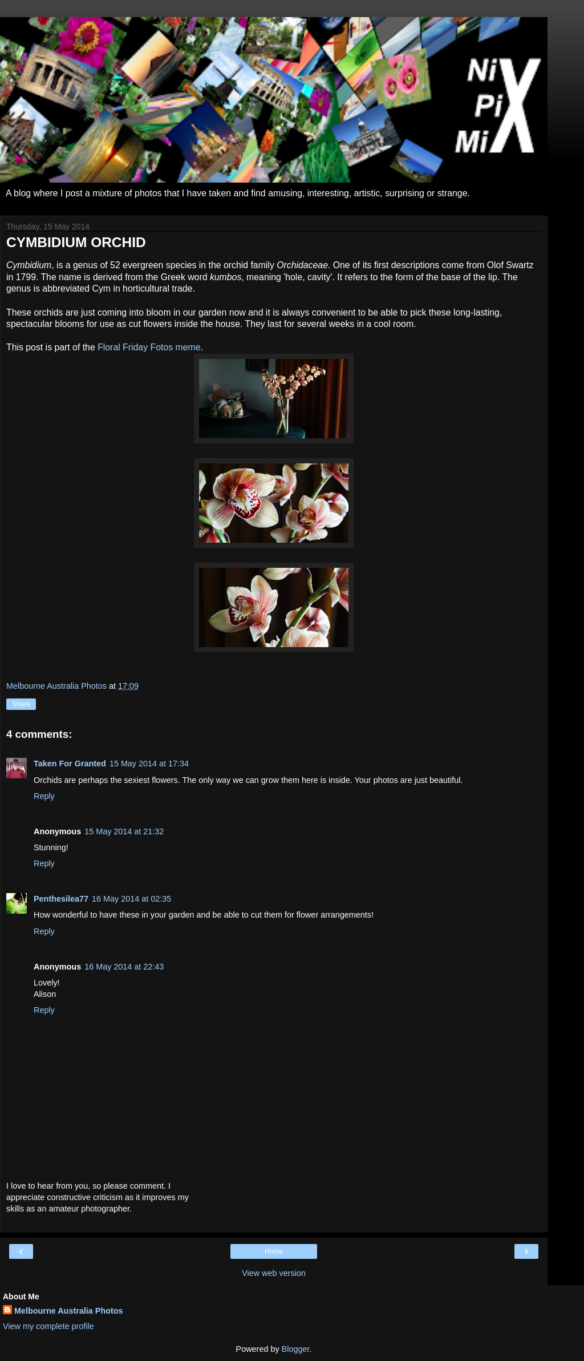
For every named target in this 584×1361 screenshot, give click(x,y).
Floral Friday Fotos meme (149, 347)
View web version (274, 1273)
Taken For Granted (70, 763)
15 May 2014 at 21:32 (124, 831)
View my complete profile (48, 1326)
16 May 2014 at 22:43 (124, 966)
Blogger (296, 1349)
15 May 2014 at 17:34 (149, 763)
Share (21, 704)
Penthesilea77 (61, 898)
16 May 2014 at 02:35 (131, 898)
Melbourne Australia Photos (68, 1310)
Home (274, 1251)
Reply (44, 796)
